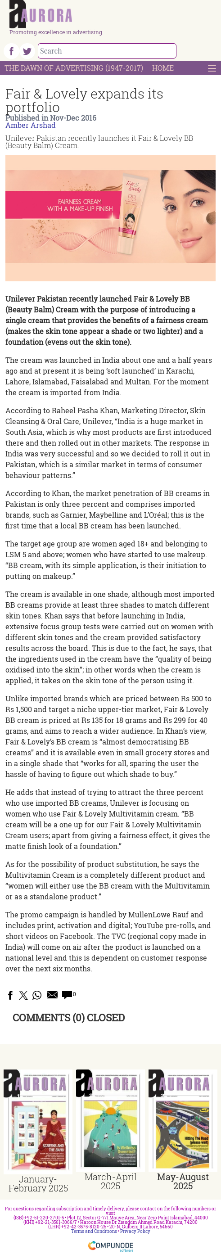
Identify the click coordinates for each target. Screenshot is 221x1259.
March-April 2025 (111, 1181)
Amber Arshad (30, 125)
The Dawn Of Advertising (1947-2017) (74, 67)
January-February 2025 (38, 1183)
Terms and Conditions (94, 1231)
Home (163, 67)
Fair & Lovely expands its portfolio (84, 100)
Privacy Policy (135, 1231)
